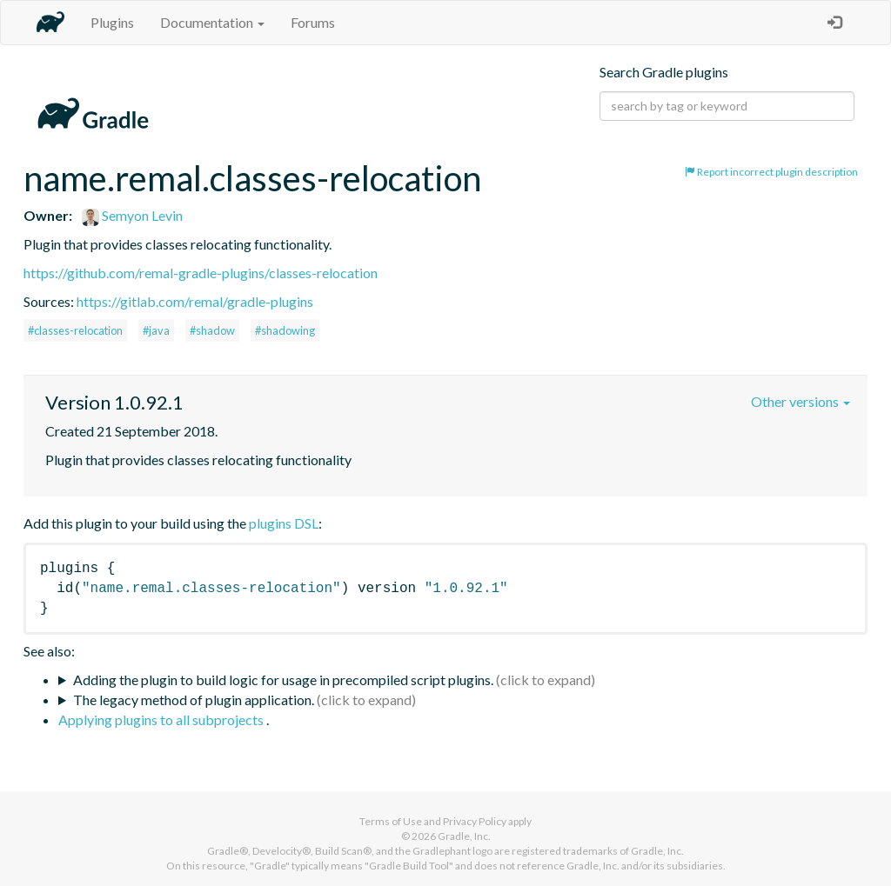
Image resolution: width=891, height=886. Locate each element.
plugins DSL (283, 523)
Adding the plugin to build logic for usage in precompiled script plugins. (283, 679)
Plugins (112, 22)
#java (156, 330)
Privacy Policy (474, 821)
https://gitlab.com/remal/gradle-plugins (195, 301)
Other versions (800, 401)
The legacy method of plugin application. (193, 699)
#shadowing (285, 330)
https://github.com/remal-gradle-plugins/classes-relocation (200, 272)
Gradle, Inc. (464, 836)
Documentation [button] (212, 22)
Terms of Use (390, 821)
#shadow (212, 330)
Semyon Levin (132, 215)
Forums (313, 22)
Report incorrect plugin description (771, 171)
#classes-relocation (75, 330)
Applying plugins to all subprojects (162, 719)
